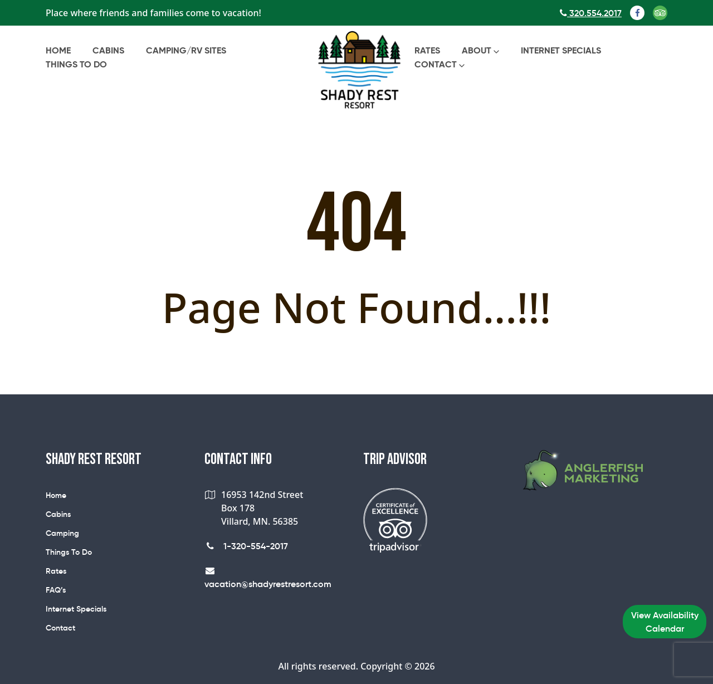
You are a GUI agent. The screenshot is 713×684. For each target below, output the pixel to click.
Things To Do (76, 64)
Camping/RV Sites (186, 50)
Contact (435, 64)
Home (58, 50)
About (476, 50)
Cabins (108, 50)
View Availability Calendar (665, 621)
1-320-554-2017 (246, 545)
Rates (427, 50)
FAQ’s (56, 590)
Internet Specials (561, 50)
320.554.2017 (591, 12)
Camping (62, 533)
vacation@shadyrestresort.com (267, 577)
